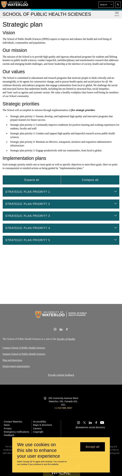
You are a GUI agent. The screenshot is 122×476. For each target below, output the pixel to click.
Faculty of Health (66, 339)
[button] (106, 4)
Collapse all (90, 179)
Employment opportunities (16, 366)
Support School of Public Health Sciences (24, 354)
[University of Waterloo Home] (14, 4)
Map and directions (12, 360)
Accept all (93, 446)
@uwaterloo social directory (90, 427)
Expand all (31, 179)
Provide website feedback (61, 375)
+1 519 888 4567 (63, 408)
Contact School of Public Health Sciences (24, 347)
